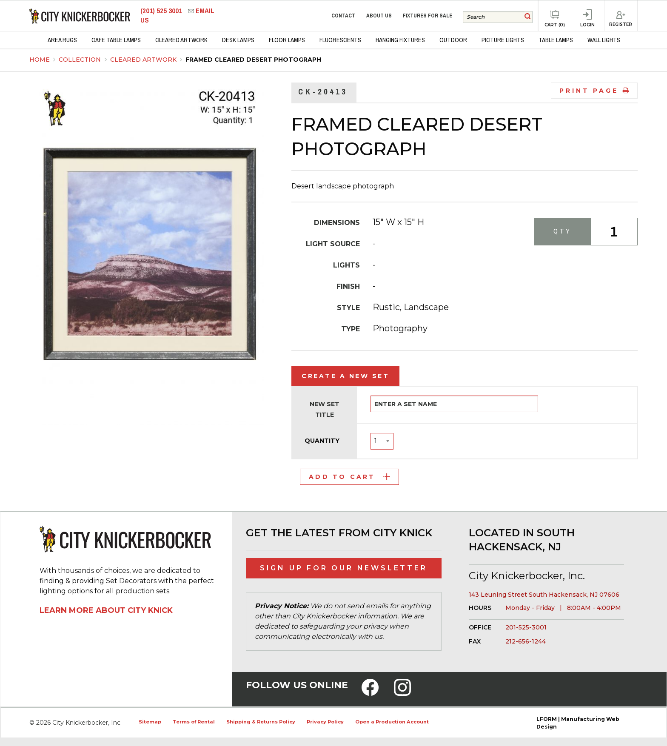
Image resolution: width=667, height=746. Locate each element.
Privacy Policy (325, 722)
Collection (81, 59)
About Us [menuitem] (379, 15)
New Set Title (324, 409)
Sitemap (150, 722)
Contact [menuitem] (343, 15)
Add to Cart (349, 477)
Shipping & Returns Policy (260, 722)
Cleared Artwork (144, 59)
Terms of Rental (194, 722)
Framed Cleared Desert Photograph (253, 59)
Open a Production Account (392, 722)
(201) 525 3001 (162, 10)
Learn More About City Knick (106, 610)
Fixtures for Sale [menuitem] (427, 15)
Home (39, 59)
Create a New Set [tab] (345, 376)
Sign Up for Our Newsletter (344, 568)
